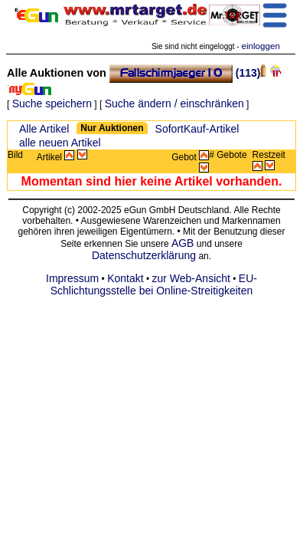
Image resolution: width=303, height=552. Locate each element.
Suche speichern (52, 103)
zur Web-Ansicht (191, 278)
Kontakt (125, 278)
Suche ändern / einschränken (174, 103)
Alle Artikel (44, 129)
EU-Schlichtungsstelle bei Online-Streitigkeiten (153, 284)
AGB (182, 243)
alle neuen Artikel (60, 142)
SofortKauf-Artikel (197, 129)
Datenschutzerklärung (144, 255)
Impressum (72, 278)
